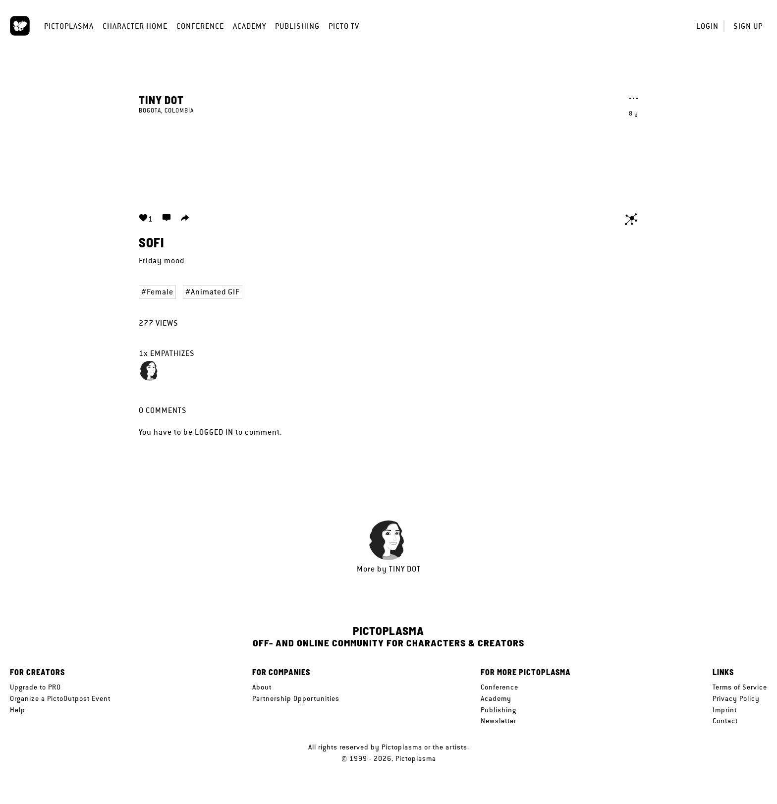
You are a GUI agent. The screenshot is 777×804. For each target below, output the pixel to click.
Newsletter (498, 720)
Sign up (748, 26)
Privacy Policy (736, 698)
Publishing (297, 26)
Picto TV (344, 26)
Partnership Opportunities (295, 698)
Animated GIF (215, 292)
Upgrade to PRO (35, 687)
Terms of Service (740, 687)
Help (17, 709)
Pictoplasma (69, 26)
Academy (249, 26)
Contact (725, 720)
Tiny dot (161, 100)
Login (707, 26)
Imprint (725, 709)
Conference (200, 26)
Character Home (135, 26)
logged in (214, 432)
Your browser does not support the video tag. (388, 157)
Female (160, 292)
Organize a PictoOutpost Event (60, 698)
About (262, 687)
